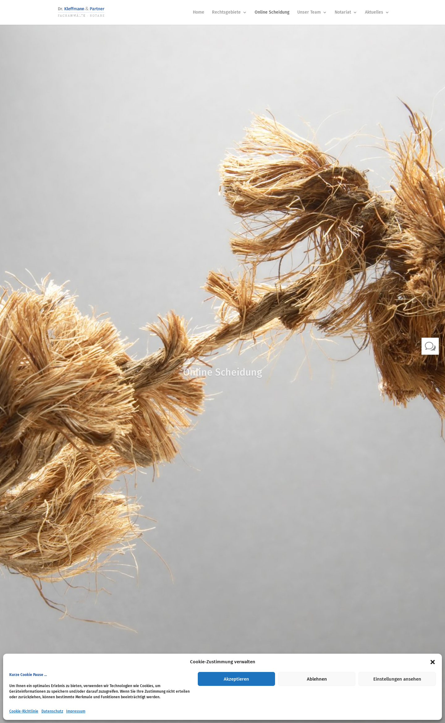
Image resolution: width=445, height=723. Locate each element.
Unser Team (309, 12)
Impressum (75, 711)
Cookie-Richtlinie (23, 711)
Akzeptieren (236, 679)
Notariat (343, 12)
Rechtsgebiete (226, 12)
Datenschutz (52, 711)
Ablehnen (317, 679)
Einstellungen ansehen (397, 679)
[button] (433, 662)
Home (198, 12)
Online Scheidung (272, 12)
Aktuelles (374, 12)
